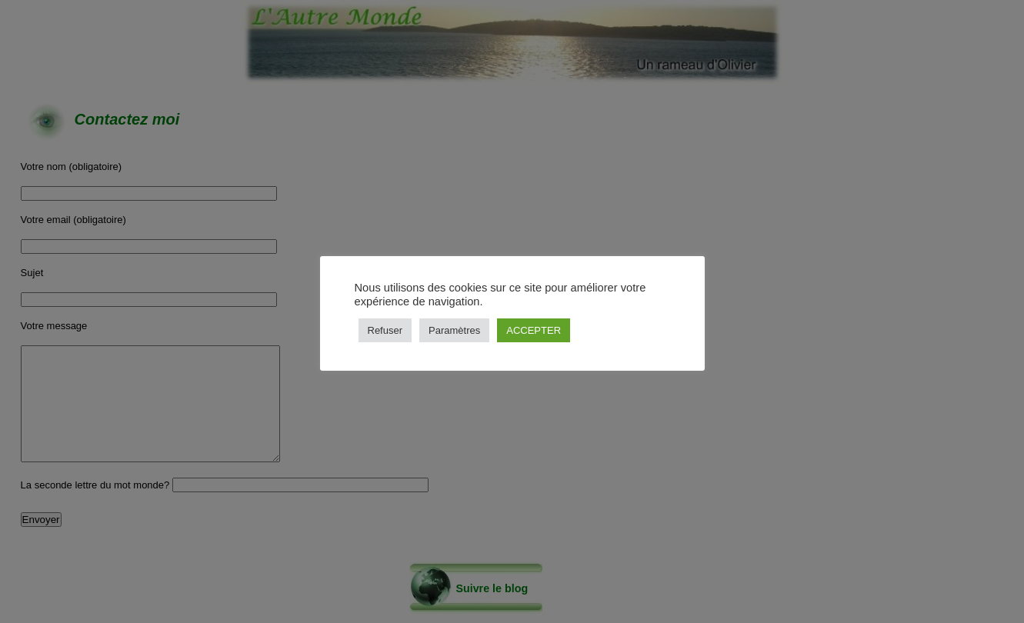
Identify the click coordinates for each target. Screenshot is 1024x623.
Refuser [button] (385, 330)
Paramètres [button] (454, 330)
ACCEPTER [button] (533, 330)
